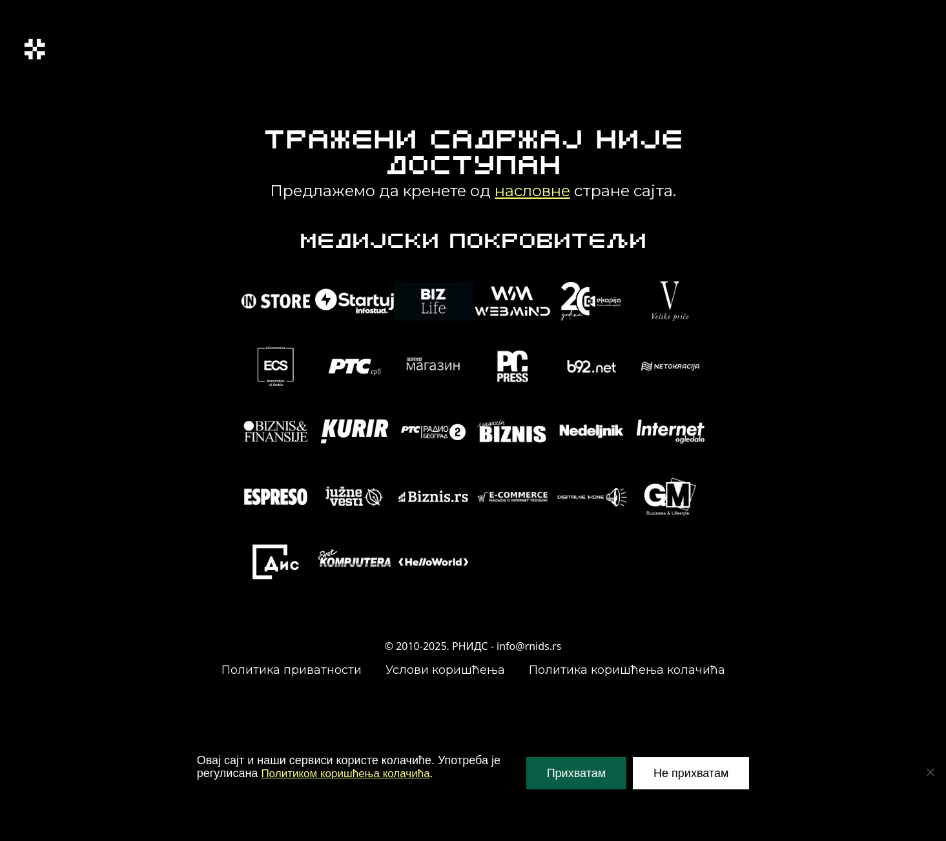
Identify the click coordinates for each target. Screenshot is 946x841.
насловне (532, 190)
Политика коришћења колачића (627, 670)
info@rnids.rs (529, 646)
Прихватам (576, 773)
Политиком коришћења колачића (350, 773)
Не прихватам (690, 773)
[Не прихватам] (929, 771)
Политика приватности (291, 670)
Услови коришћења (445, 670)
